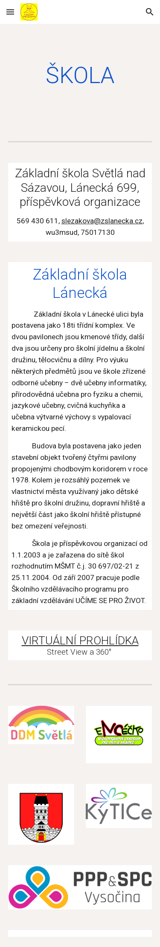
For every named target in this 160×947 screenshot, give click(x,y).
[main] (80, 75)
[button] (10, 11)
